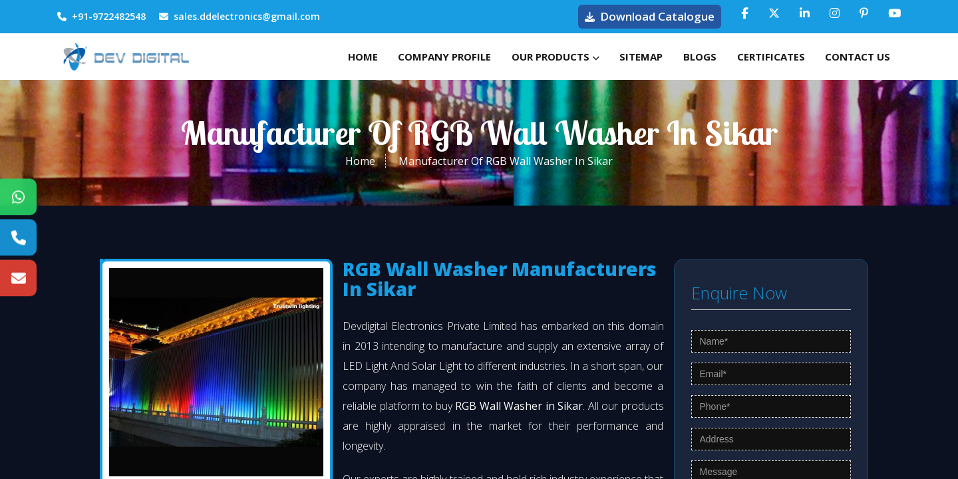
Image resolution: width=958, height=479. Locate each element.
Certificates (762, 56)
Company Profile (410, 56)
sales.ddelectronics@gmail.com (239, 16)
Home (322, 56)
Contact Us (854, 56)
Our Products (527, 56)
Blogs (684, 56)
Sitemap (619, 56)
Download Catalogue (650, 16)
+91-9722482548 (101, 16)
